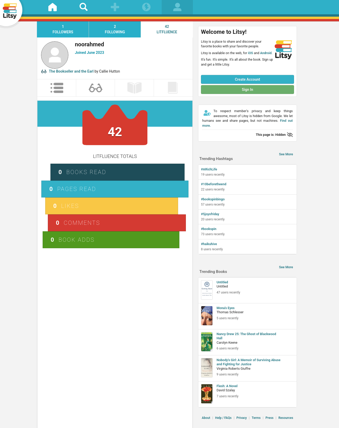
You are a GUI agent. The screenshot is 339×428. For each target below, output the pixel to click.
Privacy (242, 418)
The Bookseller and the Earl (71, 71)
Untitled (222, 282)
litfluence (167, 29)
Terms (256, 418)
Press (269, 418)
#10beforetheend (213, 184)
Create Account (247, 79)
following (115, 29)
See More (286, 154)
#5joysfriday (210, 214)
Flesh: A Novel (227, 386)
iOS (250, 53)
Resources (285, 418)
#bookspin (208, 229)
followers (63, 29)
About (206, 418)
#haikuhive (209, 244)
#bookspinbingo (213, 199)
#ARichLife (209, 169)
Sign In (247, 89)
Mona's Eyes (225, 308)
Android (265, 53)
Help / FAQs (223, 418)
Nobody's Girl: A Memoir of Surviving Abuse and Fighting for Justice (249, 362)
